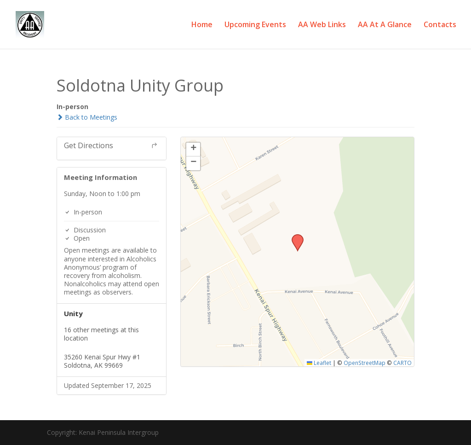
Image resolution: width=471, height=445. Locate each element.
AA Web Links (322, 25)
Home (202, 25)
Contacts (440, 25)
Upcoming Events (255, 25)
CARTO (402, 362)
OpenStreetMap (364, 362)
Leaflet (319, 362)
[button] (294, 237)
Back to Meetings (87, 117)
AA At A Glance (385, 25)
